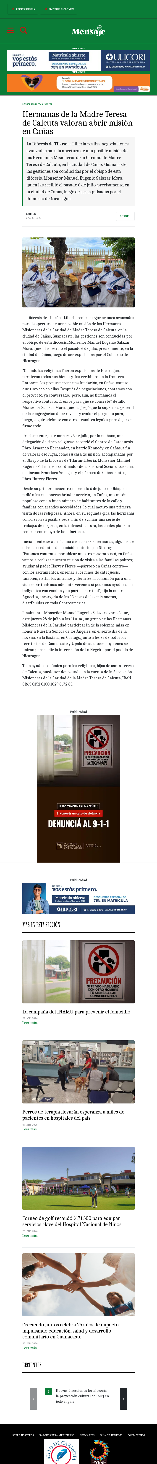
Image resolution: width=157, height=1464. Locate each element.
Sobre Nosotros (23, 1435)
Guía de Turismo (111, 1435)
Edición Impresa (22, 9)
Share (124, 216)
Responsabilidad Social (37, 104)
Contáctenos (136, 1435)
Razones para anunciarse (56, 1435)
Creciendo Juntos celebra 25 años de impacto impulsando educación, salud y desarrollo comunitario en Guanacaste (70, 1331)
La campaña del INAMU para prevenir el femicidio (76, 1012)
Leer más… (30, 1023)
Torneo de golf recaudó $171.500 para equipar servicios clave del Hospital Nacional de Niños (71, 1221)
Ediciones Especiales (58, 9)
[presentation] (33, 1399)
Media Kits (87, 1435)
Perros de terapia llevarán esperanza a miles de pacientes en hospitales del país (73, 1115)
